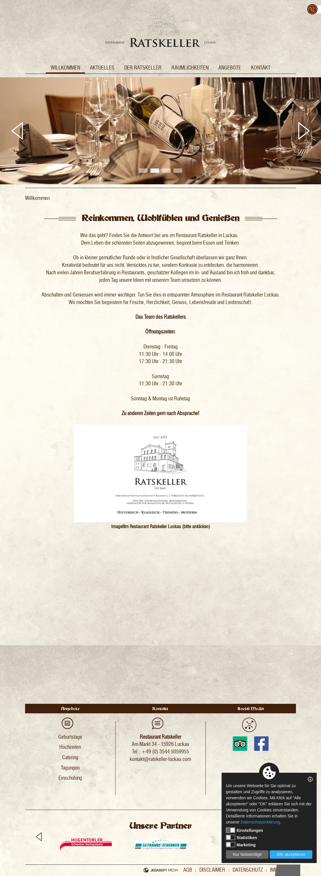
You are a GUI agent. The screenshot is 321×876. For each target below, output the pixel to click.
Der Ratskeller (143, 68)
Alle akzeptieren (291, 854)
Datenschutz (248, 870)
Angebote (229, 68)
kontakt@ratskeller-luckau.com (160, 759)
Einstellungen (244, 830)
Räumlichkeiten (190, 68)
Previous (17, 131)
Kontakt (261, 68)
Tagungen (70, 768)
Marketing (241, 844)
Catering (70, 757)
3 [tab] (166, 170)
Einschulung (70, 778)
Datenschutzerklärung (260, 822)
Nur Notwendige (247, 854)
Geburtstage (70, 737)
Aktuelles (102, 68)
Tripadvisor (240, 743)
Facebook (261, 743)
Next (303, 131)
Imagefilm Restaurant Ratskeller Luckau (146, 526)
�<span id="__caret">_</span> (160, 617)
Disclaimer (212, 870)
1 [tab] (143, 170)
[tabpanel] (160, 130)
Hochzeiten (70, 747)
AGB (187, 870)
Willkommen (65, 68)
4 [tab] (177, 170)
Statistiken (241, 837)
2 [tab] (154, 170)
